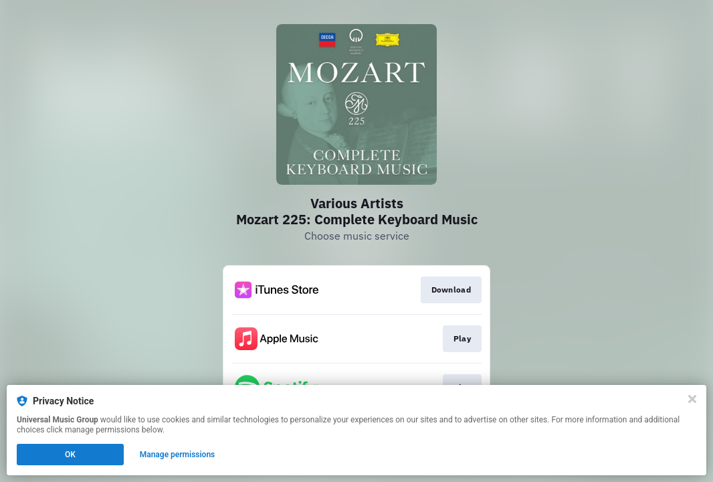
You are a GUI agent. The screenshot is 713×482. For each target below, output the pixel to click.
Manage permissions (177, 454)
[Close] (692, 399)
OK (70, 454)
